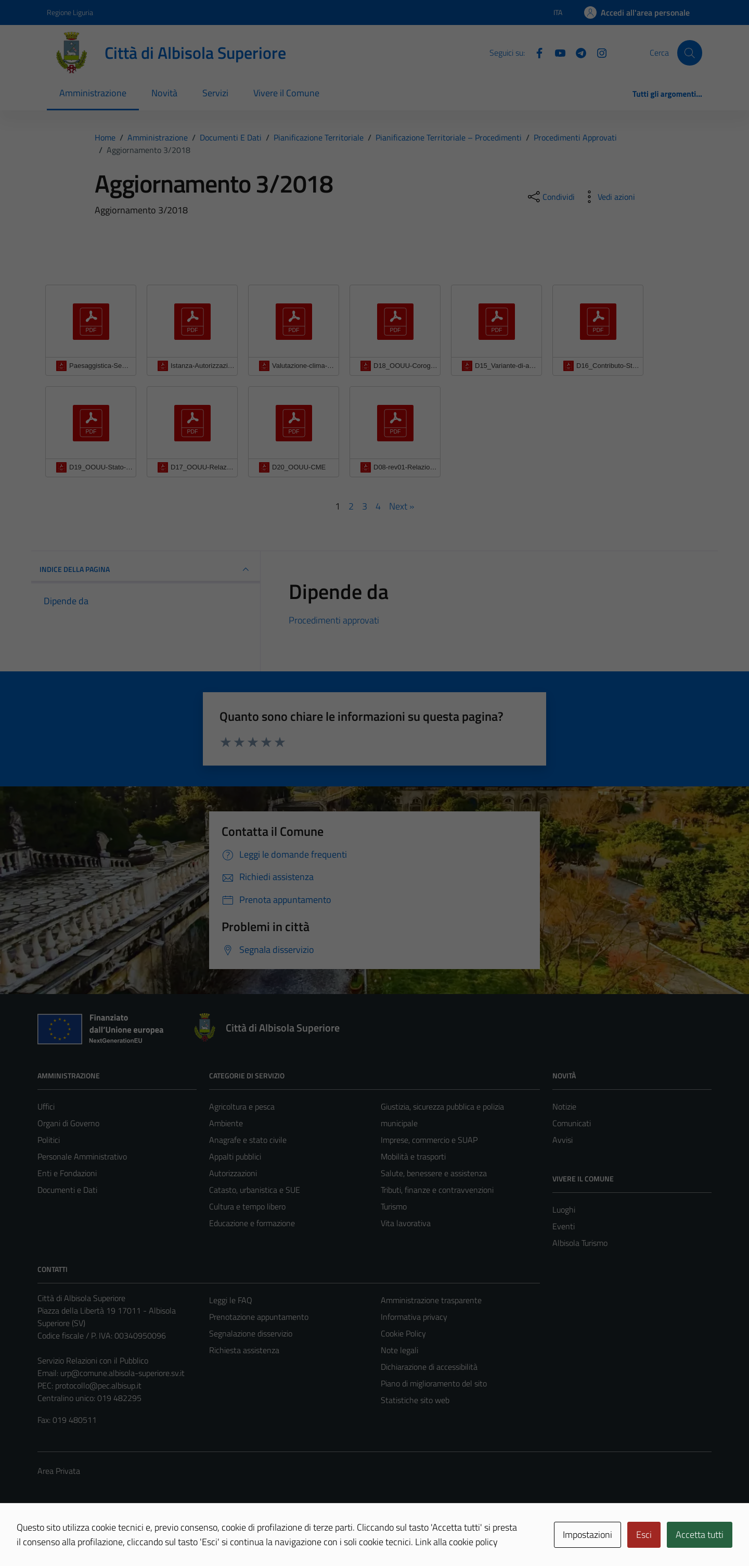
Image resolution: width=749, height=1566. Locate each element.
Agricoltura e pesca (242, 1106)
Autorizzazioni (233, 1173)
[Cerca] (689, 52)
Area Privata (58, 1471)
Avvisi (562, 1140)
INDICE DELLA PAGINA (146, 569)
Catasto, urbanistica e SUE (254, 1189)
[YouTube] (556, 52)
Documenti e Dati (67, 1189)
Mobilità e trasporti (413, 1156)
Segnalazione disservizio (250, 1333)
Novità (164, 93)
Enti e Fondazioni (67, 1173)
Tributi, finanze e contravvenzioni (437, 1189)
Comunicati (571, 1123)
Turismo (394, 1206)
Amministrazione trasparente (431, 1300)
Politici (48, 1140)
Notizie (564, 1106)
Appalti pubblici (235, 1156)
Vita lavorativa (406, 1223)
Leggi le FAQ (230, 1300)
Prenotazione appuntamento (258, 1316)
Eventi (563, 1226)
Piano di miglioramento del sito (434, 1383)
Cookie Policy (403, 1333)
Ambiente (226, 1123)
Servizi (215, 93)
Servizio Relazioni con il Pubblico (92, 1360)
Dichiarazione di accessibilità (429, 1366)
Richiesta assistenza (244, 1350)
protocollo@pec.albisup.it (98, 1385)
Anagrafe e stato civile (248, 1140)
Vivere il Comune (286, 93)
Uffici (46, 1106)
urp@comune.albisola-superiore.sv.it (122, 1373)
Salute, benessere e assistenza (434, 1173)
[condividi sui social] (550, 196)
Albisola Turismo (580, 1243)
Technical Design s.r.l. (108, 1536)
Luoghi (563, 1209)
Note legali (399, 1350)
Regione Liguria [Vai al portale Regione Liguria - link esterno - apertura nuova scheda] (70, 12)
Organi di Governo (68, 1123)
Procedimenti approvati (334, 620)
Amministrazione (92, 93)
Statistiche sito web (415, 1400)
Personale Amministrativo (82, 1156)
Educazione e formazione (252, 1223)
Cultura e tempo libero (247, 1206)
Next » (401, 506)
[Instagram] (597, 52)
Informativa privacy (414, 1316)
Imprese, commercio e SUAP (429, 1140)
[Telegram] (576, 52)
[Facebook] (535, 52)
